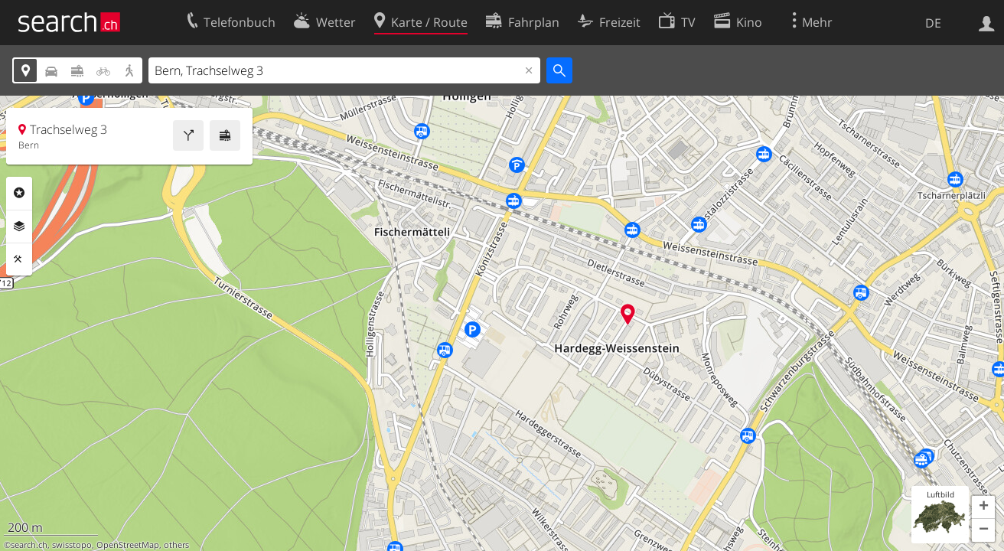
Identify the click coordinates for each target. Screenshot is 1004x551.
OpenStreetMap (127, 545)
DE (933, 23)
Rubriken (19, 193)
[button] (983, 507)
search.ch (29, 545)
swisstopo (72, 545)
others (176, 545)
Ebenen (19, 226)
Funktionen (19, 259)
